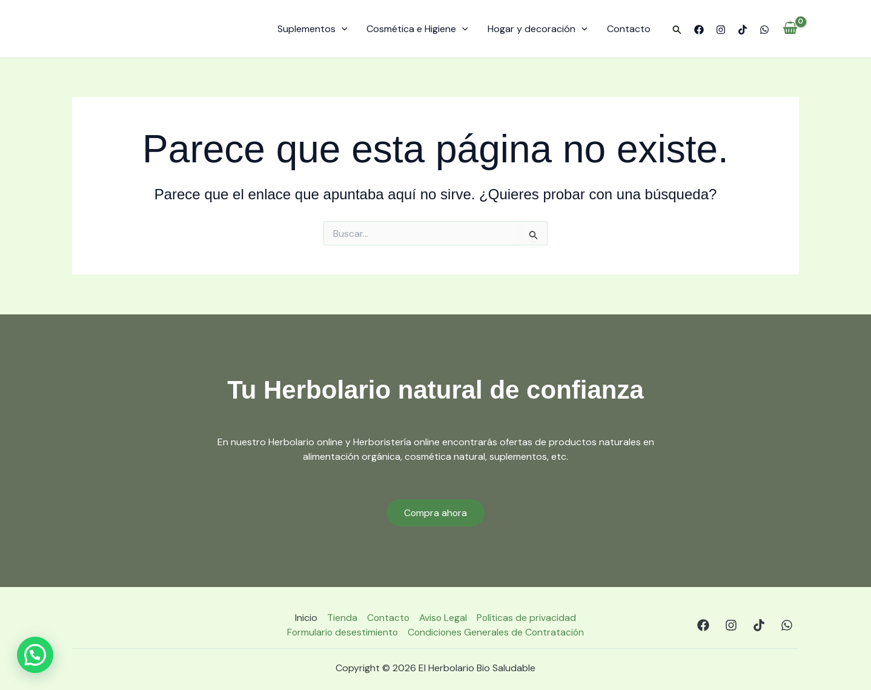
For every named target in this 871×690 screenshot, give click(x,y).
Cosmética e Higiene (417, 29)
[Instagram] (721, 30)
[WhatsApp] (764, 30)
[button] (677, 30)
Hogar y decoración (538, 29)
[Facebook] (699, 30)
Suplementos (312, 29)
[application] (342, 29)
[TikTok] (742, 30)
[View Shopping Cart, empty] (790, 29)
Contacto (629, 28)
